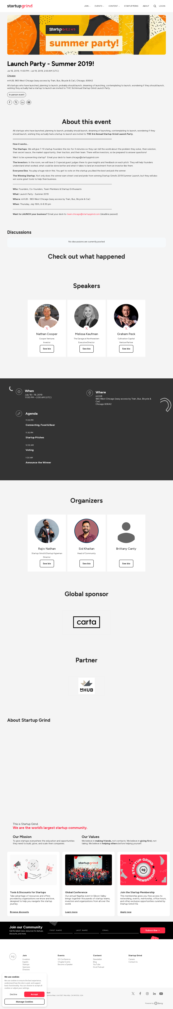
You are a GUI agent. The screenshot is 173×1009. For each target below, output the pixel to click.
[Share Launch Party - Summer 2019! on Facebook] (9, 102)
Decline (13, 994)
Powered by (154, 1003)
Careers (131, 959)
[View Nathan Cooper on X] (47, 328)
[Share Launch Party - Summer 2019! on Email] (29, 102)
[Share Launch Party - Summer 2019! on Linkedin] (22, 102)
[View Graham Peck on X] (126, 328)
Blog (95, 962)
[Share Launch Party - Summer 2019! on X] (16, 102)
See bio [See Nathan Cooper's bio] (47, 348)
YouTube (96, 964)
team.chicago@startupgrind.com (83, 214)
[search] (155, 6)
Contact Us (133, 962)
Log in (162, 6)
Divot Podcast (98, 967)
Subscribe (151, 930)
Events (98, 6)
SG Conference (64, 959)
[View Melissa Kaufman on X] (86, 328)
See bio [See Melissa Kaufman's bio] (87, 348)
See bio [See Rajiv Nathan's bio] (47, 563)
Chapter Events (64, 962)
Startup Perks (131, 6)
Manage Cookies (24, 1001)
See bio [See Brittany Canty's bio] (126, 563)
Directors (26, 970)
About (146, 6)
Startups (26, 964)
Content (113, 6)
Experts (25, 962)
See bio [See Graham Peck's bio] (126, 348)
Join (86, 6)
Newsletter (97, 959)
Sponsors (26, 967)
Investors (26, 959)
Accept (34, 994)
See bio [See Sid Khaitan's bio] (87, 563)
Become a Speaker (65, 964)
